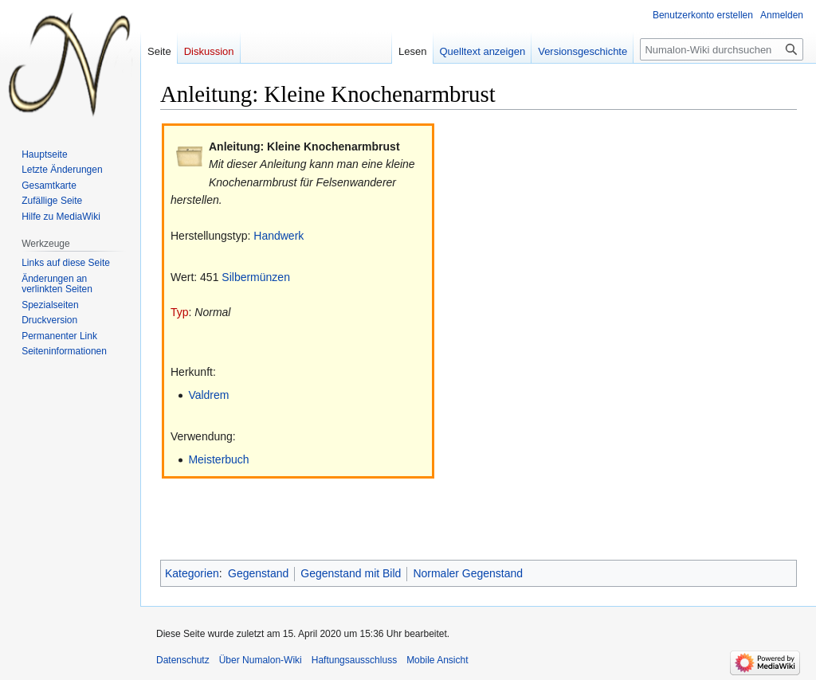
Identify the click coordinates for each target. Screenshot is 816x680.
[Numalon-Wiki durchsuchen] (721, 49)
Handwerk (278, 235)
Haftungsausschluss (354, 660)
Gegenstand (258, 573)
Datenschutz (183, 660)
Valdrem (208, 395)
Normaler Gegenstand (468, 573)
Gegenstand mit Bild (350, 573)
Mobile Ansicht (437, 660)
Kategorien (192, 573)
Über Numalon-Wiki (260, 660)
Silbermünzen (256, 277)
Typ (180, 312)
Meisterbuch (218, 459)
